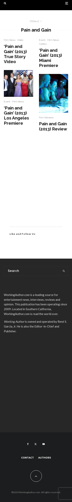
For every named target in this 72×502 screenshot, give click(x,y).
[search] (64, 271)
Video (20, 39)
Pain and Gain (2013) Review (53, 126)
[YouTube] (44, 444)
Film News (9, 39)
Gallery (43, 43)
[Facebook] (27, 444)
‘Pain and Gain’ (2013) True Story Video (15, 54)
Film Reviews (46, 117)
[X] (35, 444)
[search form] (32, 271)
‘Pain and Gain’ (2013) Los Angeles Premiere (16, 115)
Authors (44, 457)
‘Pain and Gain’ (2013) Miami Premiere (50, 58)
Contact (27, 457)
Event (7, 101)
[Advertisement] (36, 185)
